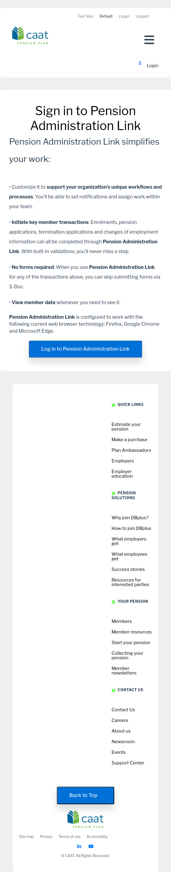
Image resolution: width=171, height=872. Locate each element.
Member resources (131, 632)
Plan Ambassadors (131, 450)
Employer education (122, 474)
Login (153, 65)
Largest (142, 16)
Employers (122, 461)
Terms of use (69, 836)
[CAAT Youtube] (91, 846)
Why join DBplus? (130, 517)
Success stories (128, 569)
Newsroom (123, 741)
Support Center (127, 763)
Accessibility (97, 836)
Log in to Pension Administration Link (85, 349)
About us (121, 731)
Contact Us (123, 709)
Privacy (46, 836)
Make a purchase (129, 439)
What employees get (129, 556)
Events (118, 752)
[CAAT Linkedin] (79, 846)
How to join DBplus (131, 528)
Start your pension (130, 642)
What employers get (128, 541)
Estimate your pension (126, 427)
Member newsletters (123, 671)
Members (121, 621)
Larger (124, 16)
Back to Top (86, 795)
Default (107, 16)
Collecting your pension (127, 656)
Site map (26, 836)
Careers (119, 720)
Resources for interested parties (130, 582)
